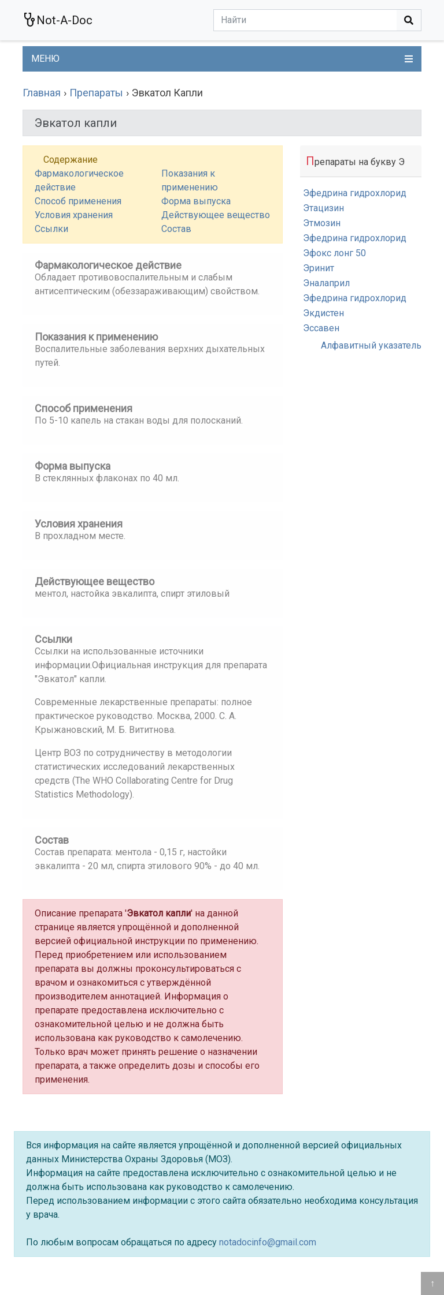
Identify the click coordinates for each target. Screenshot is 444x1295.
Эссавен (321, 328)
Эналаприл (326, 283)
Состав (176, 228)
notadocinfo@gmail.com (267, 1242)
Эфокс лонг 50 (334, 253)
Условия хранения (74, 214)
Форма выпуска (196, 201)
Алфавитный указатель (371, 345)
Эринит (318, 268)
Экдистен (323, 313)
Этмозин (322, 223)
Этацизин (323, 208)
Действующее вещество (215, 214)
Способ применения (78, 201)
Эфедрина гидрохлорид (354, 193)
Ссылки (51, 228)
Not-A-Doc (57, 20)
